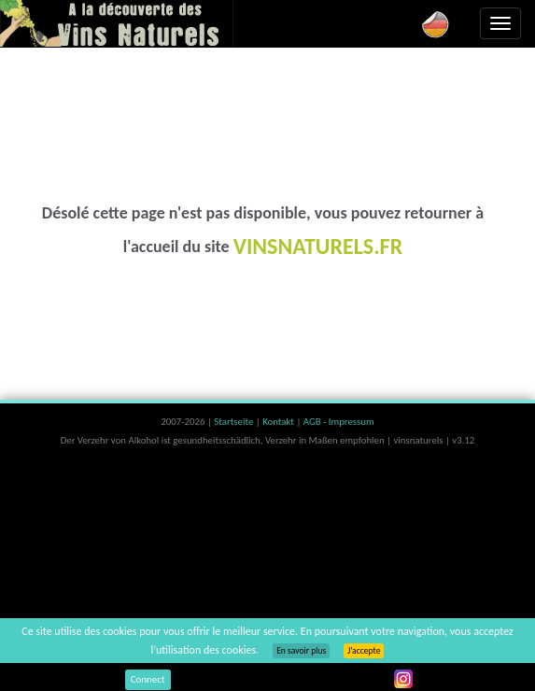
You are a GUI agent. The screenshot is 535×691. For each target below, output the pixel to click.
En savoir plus (301, 650)
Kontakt (279, 422)
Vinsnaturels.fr (116, 23)
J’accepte (363, 650)
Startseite (234, 422)
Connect (148, 679)
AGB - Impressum (338, 422)
